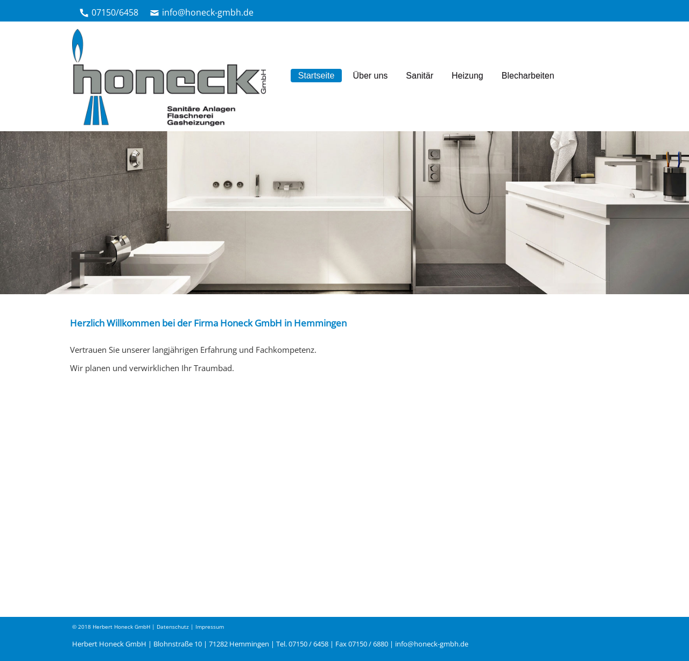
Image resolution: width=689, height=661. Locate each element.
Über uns (370, 75)
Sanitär (419, 75)
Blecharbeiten (528, 75)
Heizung (467, 75)
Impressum (209, 626)
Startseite (316, 75)
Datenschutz (173, 626)
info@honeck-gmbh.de (208, 12)
